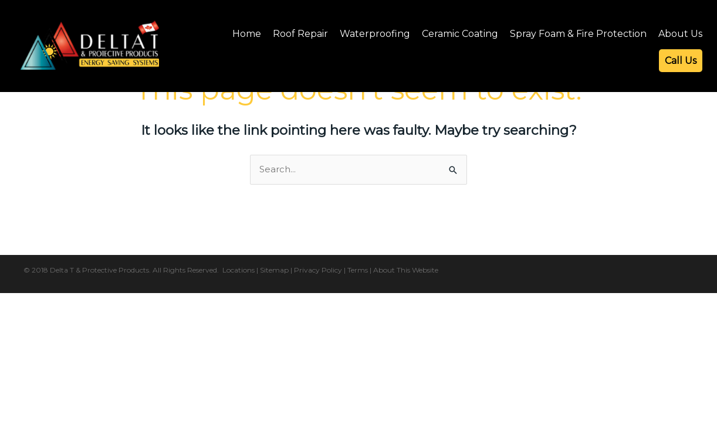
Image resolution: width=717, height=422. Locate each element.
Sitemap (274, 270)
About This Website (405, 270)
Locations (238, 270)
